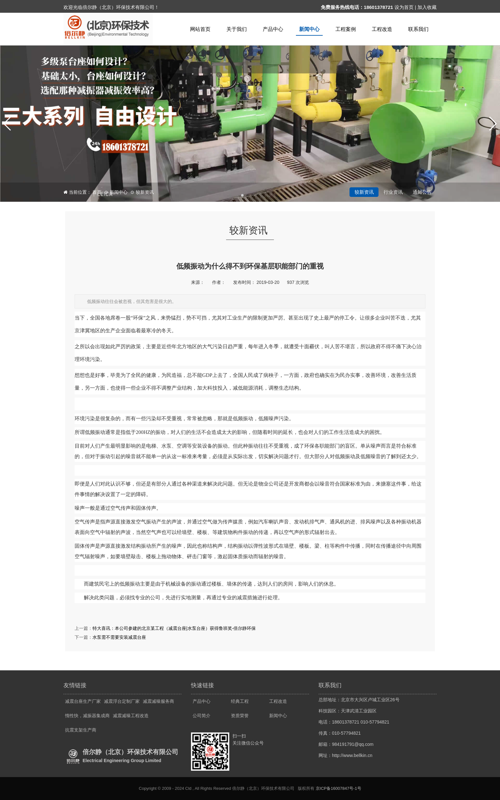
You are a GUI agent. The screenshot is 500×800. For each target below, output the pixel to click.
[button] (7, 124)
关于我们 (236, 29)
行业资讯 (393, 192)
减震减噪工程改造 (131, 715)
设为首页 (404, 7)
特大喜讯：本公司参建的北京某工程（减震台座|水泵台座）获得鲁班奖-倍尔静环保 (174, 628)
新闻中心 (309, 29)
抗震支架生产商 (80, 729)
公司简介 (201, 715)
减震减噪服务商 (158, 701)
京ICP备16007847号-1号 (338, 788)
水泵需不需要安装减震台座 (119, 637)
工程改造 (382, 29)
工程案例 (345, 29)
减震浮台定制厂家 (122, 701)
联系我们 (418, 29)
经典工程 (240, 701)
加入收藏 (427, 7)
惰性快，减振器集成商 (87, 715)
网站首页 (200, 29)
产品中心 (273, 29)
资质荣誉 (240, 715)
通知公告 (422, 192)
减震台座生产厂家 (83, 701)
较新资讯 (145, 192)
